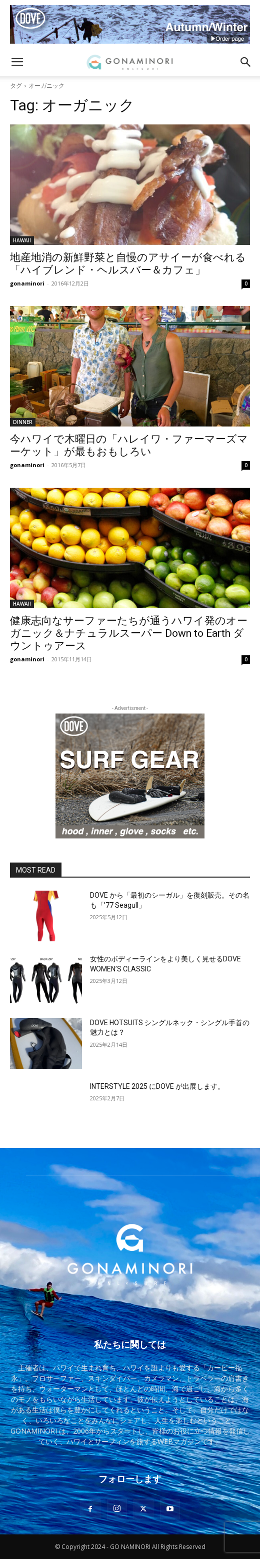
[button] (17, 62)
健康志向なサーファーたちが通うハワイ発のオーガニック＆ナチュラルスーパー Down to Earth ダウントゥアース (129, 633)
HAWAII (22, 240)
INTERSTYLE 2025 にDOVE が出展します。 (157, 1086)
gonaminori (27, 283)
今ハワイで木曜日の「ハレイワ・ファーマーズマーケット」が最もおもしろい (129, 445)
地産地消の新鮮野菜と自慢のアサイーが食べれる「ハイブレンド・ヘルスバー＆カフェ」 (128, 263)
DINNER (22, 422)
